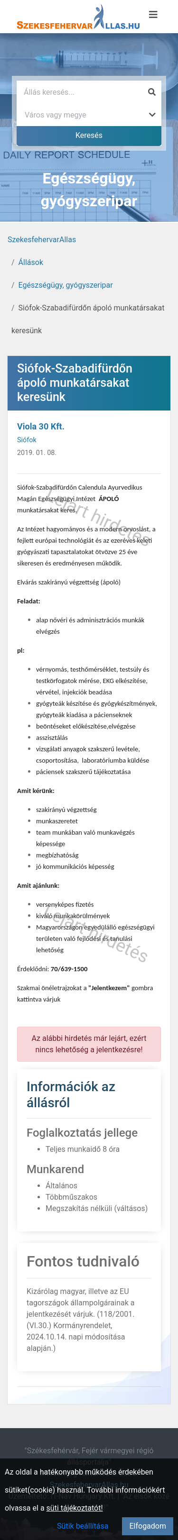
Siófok (27, 440)
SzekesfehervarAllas (42, 239)
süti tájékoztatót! (75, 1508)
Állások (31, 262)
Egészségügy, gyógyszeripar (66, 285)
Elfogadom (147, 1526)
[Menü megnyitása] (153, 14)
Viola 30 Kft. (41, 426)
